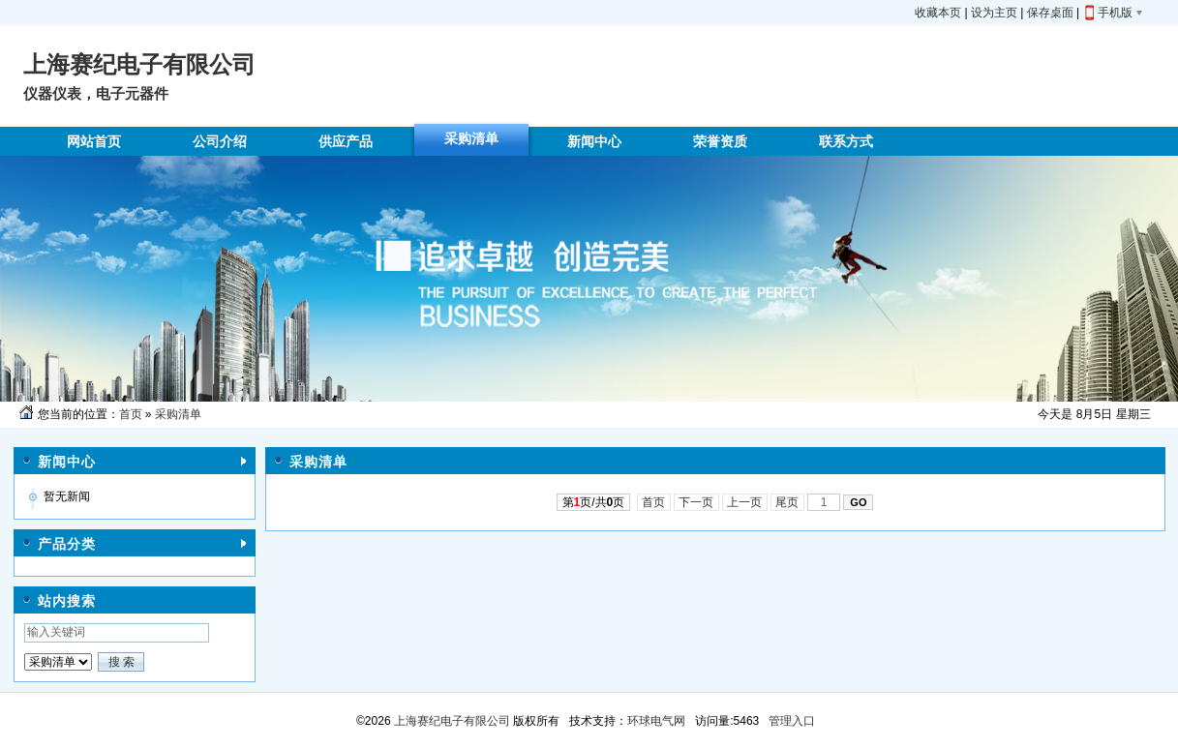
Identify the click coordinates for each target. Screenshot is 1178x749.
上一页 (745, 502)
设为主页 (994, 12)
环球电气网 (656, 721)
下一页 (696, 502)
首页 (130, 414)
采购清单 (178, 414)
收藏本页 (938, 12)
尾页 (787, 502)
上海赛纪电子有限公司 (450, 721)
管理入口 (792, 721)
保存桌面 (1050, 12)
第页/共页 (593, 502)
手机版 (1115, 12)
